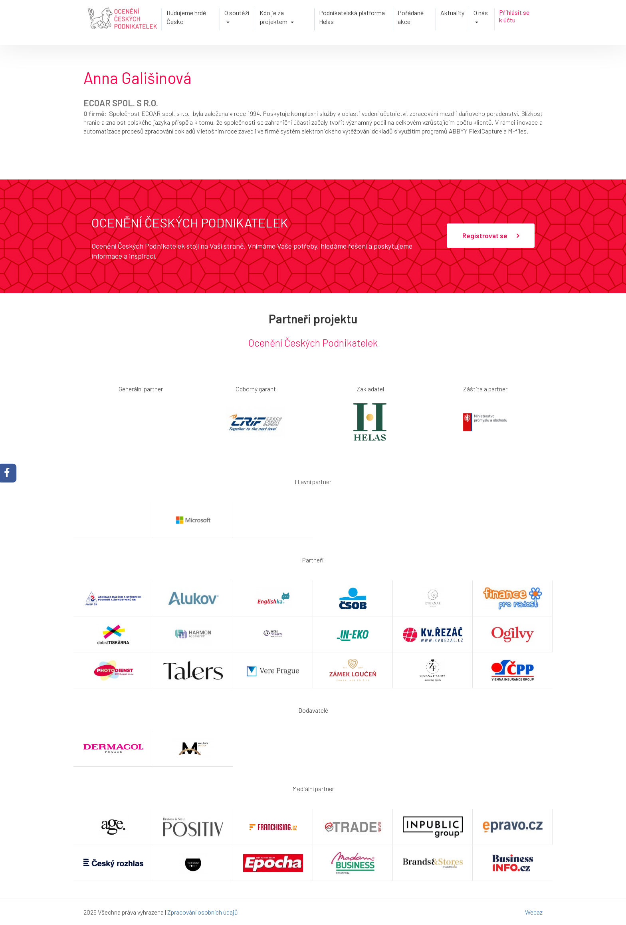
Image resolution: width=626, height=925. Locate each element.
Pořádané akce (411, 17)
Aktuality (452, 12)
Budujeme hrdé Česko (186, 17)
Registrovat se (490, 236)
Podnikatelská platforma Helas (352, 17)
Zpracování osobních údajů (202, 912)
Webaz (534, 912)
